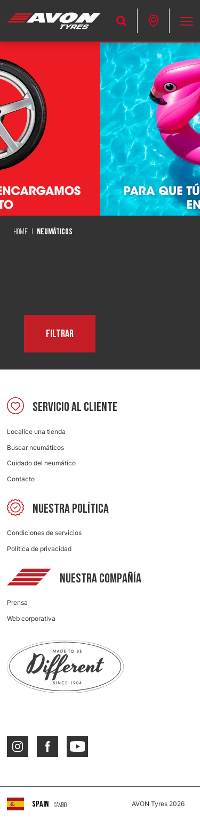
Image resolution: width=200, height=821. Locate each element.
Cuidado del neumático (41, 463)
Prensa (17, 602)
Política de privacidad (39, 549)
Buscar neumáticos (35, 447)
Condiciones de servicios (44, 533)
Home (20, 232)
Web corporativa (31, 618)
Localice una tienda (36, 432)
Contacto (21, 479)
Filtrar (60, 333)
